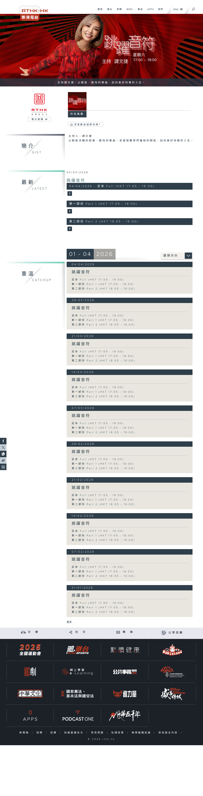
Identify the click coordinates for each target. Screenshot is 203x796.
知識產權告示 (74, 732)
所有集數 (77, 114)
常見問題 (98, 732)
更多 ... (70, 622)
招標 (54, 732)
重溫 (139, 11)
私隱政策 (118, 732)
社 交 (80, 632)
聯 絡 (128, 632)
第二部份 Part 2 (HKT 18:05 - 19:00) (103, 288)
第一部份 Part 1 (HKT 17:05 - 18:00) (103, 284)
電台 (108, 11)
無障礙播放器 (142, 732)
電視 (99, 11)
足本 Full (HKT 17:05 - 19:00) (98, 279)
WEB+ (129, 11)
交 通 (33, 632)
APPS (149, 11)
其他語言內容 (168, 732)
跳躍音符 (76, 180)
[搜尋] (193, 8)
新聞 (118, 11)
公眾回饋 (175, 632)
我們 (159, 11)
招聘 (40, 732)
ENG (175, 9)
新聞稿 (24, 732)
